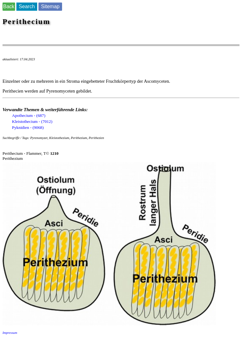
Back (8, 6)
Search (27, 6)
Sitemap (50, 6)
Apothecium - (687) (28, 115)
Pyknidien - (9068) (28, 127)
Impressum (10, 332)
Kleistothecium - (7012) (32, 121)
